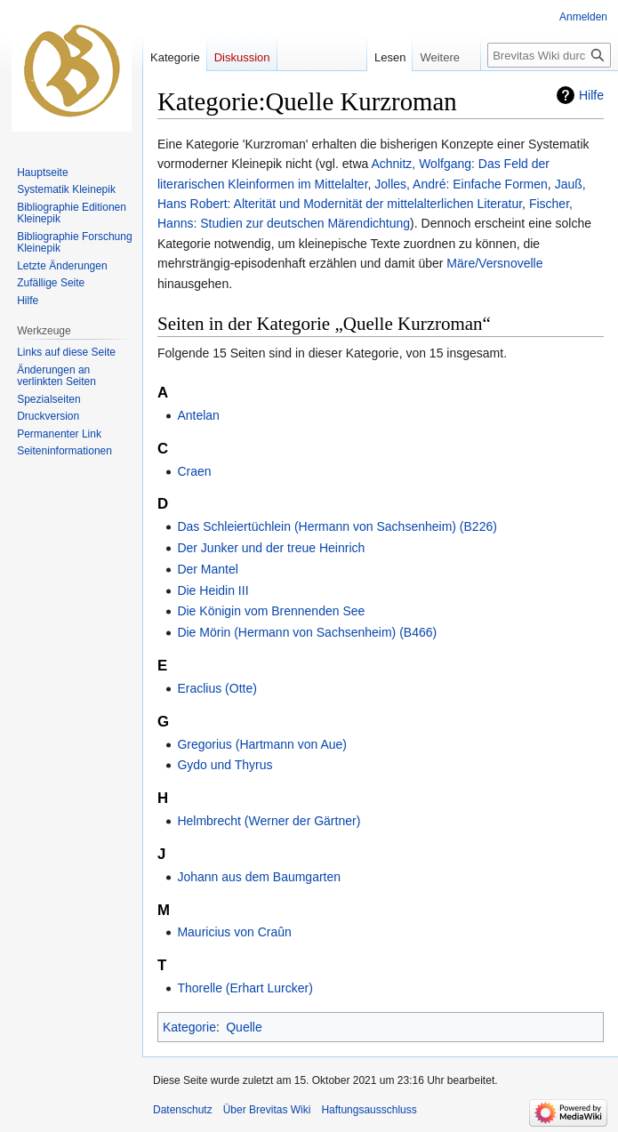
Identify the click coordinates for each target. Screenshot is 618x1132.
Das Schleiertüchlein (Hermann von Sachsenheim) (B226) (337, 526)
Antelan (198, 415)
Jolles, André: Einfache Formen (461, 184)
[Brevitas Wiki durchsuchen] (549, 55)
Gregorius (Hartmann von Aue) (262, 744)
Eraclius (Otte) (216, 688)
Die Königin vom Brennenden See (271, 611)
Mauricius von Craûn (234, 932)
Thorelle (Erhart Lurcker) (245, 988)
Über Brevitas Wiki (267, 1110)
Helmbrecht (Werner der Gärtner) (268, 821)
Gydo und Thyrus (224, 765)
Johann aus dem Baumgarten (259, 877)
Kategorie (189, 1027)
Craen (194, 471)
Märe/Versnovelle (494, 263)
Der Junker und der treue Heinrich (271, 548)
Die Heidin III (212, 590)
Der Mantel (207, 569)
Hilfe (591, 95)
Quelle (243, 1027)
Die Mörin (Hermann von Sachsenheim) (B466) (307, 632)
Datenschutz (183, 1110)
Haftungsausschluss (368, 1110)
